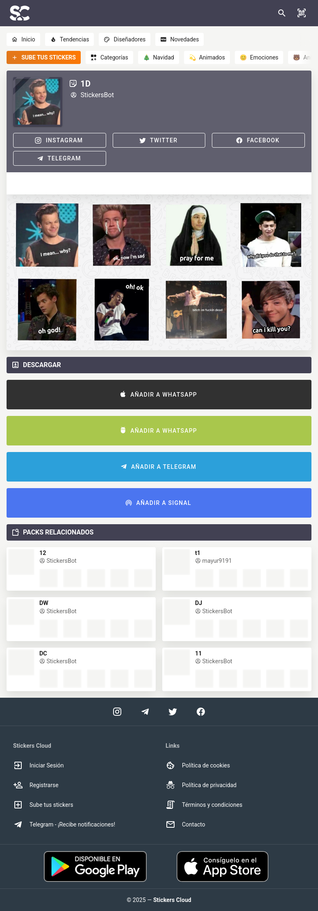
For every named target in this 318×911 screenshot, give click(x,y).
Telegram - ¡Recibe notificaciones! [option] (64, 824)
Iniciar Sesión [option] (38, 765)
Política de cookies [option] (198, 765)
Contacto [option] (185, 824)
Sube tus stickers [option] (43, 805)
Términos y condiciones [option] (204, 805)
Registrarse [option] (36, 785)
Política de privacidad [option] (201, 785)
